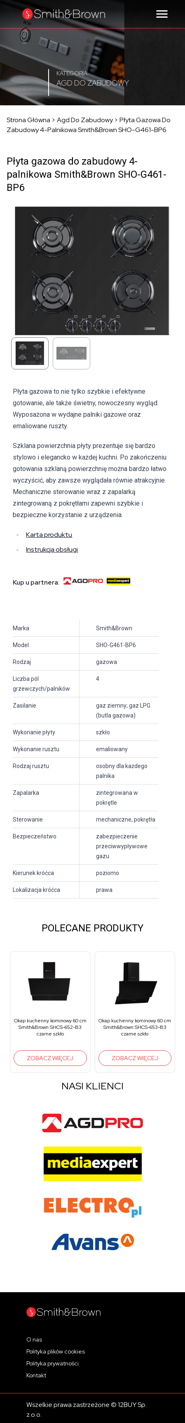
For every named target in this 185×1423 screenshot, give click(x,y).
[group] (50, 1012)
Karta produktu (49, 534)
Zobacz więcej (50, 1058)
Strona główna (28, 120)
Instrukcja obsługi (52, 549)
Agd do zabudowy (85, 120)
